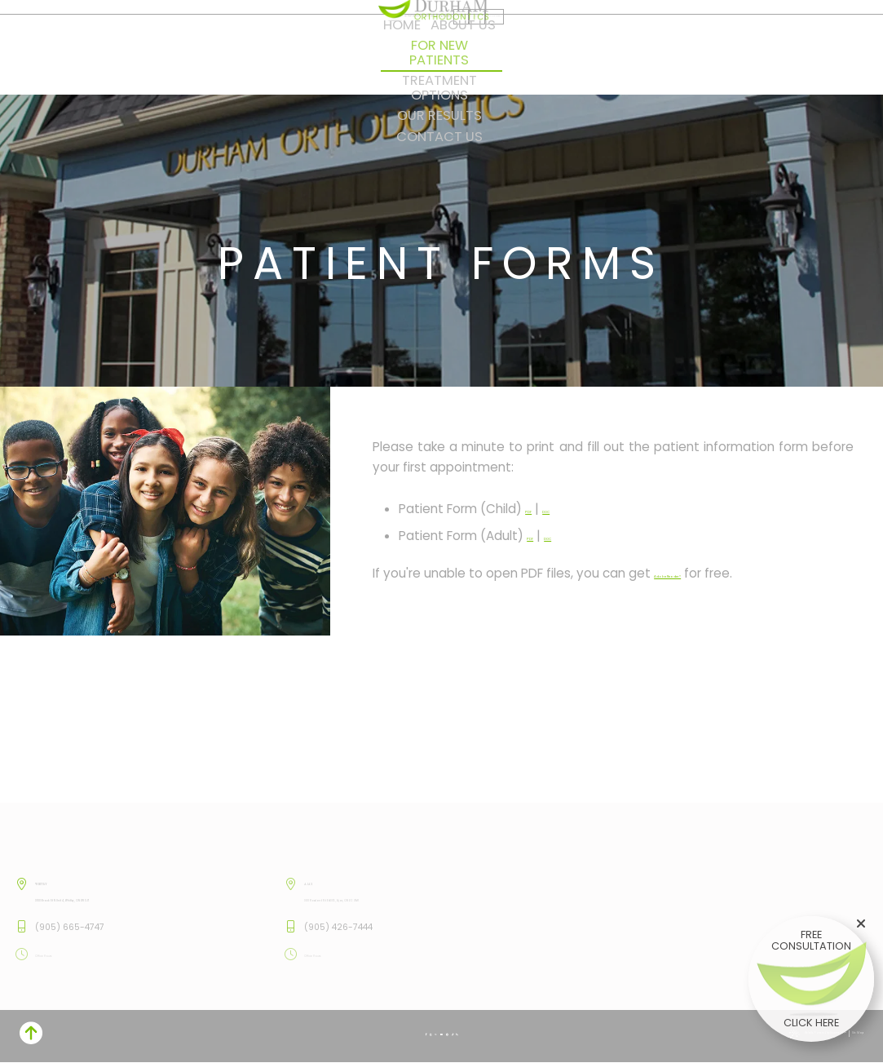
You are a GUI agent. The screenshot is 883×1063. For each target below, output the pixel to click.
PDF (536, 508)
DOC (572, 508)
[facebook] (492, 35)
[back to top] (852, 1035)
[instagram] (504, 35)
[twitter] (517, 35)
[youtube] (533, 35)
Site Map (201, 1035)
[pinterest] (548, 35)
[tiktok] (561, 35)
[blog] (575, 35)
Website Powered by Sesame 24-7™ (106, 1035)
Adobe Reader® (701, 573)
